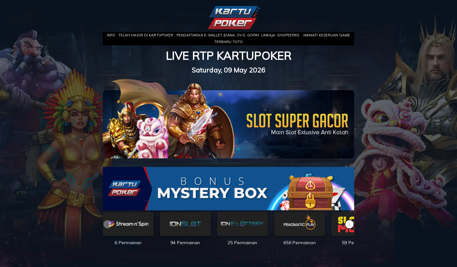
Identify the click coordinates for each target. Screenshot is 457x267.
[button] (349, 224)
